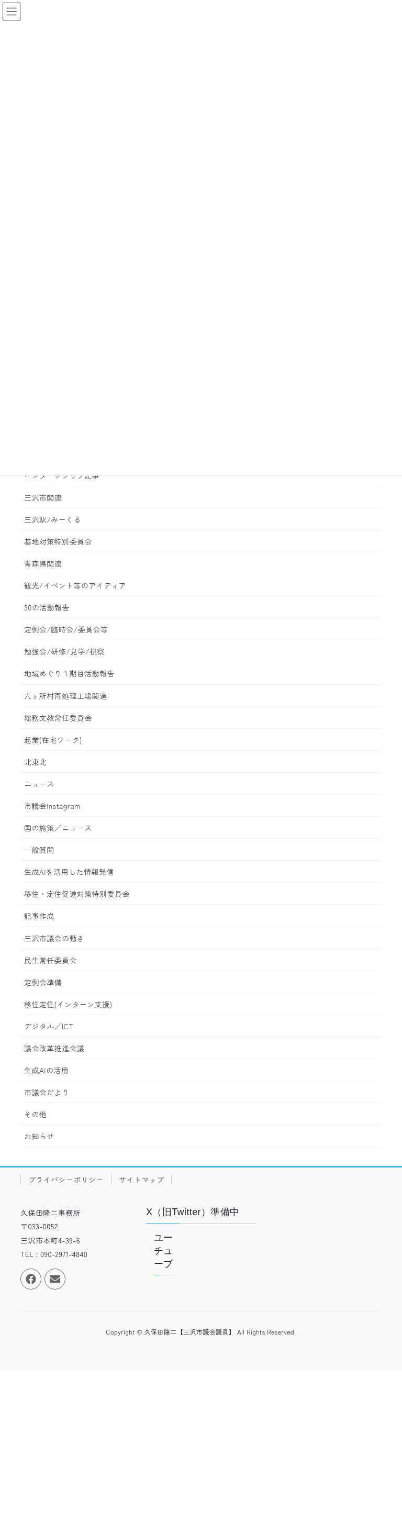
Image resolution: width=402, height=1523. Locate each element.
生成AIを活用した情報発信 (69, 871)
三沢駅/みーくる (52, 519)
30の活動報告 (47, 607)
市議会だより (46, 1092)
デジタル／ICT (48, 1026)
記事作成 (39, 915)
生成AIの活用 (46, 1070)
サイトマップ (141, 1179)
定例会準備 (43, 982)
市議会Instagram (52, 806)
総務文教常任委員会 (58, 718)
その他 (35, 1114)
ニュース (39, 784)
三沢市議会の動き (54, 938)
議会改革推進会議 (54, 1048)
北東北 (35, 762)
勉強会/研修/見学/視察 (64, 651)
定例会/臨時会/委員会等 (66, 629)
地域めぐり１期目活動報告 (69, 673)
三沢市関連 (43, 497)
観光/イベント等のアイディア (75, 585)
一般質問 (39, 849)
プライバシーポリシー (66, 1179)
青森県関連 (43, 563)
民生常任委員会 (50, 960)
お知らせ (39, 1136)
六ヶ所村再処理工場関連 (65, 696)
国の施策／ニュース (58, 827)
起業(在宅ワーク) (53, 740)
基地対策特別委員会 (58, 541)
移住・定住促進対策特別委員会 (77, 893)
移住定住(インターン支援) (68, 1004)
